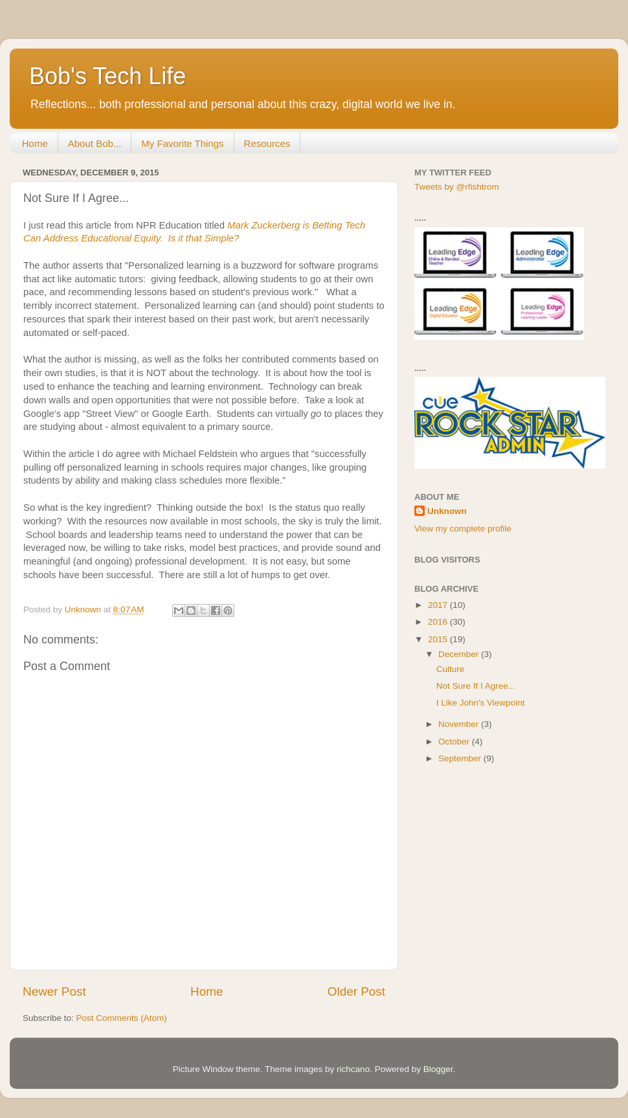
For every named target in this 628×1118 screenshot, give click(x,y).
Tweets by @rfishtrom (456, 187)
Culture (450, 669)
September (461, 758)
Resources (267, 143)
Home (35, 143)
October (455, 741)
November (459, 724)
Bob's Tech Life (107, 76)
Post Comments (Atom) (121, 1018)
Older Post (356, 991)
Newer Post (54, 991)
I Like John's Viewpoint (480, 703)
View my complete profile (462, 528)
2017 (439, 605)
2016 (439, 622)
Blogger (438, 1069)
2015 (439, 639)
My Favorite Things (182, 143)
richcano (353, 1069)
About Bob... (95, 143)
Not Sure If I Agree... (475, 686)
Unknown (447, 511)
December (459, 654)
